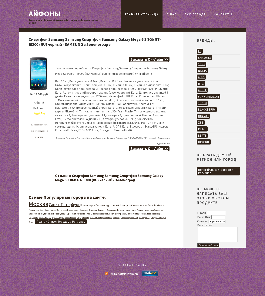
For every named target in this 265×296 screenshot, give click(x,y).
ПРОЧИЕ (204, 142)
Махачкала (131, 210)
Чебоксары (157, 213)
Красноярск (73, 209)
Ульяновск (158, 210)
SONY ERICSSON (208, 96)
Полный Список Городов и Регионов (60, 221)
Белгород (116, 217)
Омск (150, 205)
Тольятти (102, 210)
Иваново (85, 217)
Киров (148, 213)
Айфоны (45, 13)
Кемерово (81, 213)
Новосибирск (87, 205)
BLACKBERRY (206, 109)
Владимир (150, 217)
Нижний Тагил (96, 217)
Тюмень (51, 213)
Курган (32, 222)
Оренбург (71, 213)
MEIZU (202, 129)
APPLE (202, 90)
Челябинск (158, 205)
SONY (201, 64)
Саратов (93, 209)
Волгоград (61, 209)
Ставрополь (107, 217)
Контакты (223, 14)
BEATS (202, 135)
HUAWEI (203, 116)
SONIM (202, 103)
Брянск (55, 217)
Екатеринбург (103, 205)
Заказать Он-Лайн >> (149, 59)
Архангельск (133, 217)
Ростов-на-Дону (37, 209)
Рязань (89, 213)
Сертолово (33, 217)
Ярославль (149, 210)
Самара (135, 205)
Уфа (47, 209)
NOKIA (202, 70)
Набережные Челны (107, 213)
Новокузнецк (60, 213)
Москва (38, 204)
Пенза (95, 213)
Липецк (136, 213)
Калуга (163, 217)
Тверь (79, 217)
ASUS (201, 77)
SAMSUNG (204, 57)
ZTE (200, 122)
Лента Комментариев (121, 276)
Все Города (195, 14)
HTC (201, 83)
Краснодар (112, 210)
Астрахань (122, 213)
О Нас (172, 14)
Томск (129, 213)
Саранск (124, 217)
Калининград (45, 217)
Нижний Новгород (121, 205)
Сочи (158, 217)
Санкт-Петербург (64, 204)
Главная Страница (141, 14)
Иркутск (43, 213)
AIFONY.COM (138, 267)
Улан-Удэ (142, 217)
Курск (61, 217)
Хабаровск (34, 213)
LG (199, 51)
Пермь (53, 209)
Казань (143, 205)
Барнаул (121, 210)
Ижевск (140, 210)
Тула (143, 213)
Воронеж (84, 209)
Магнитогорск (70, 217)
